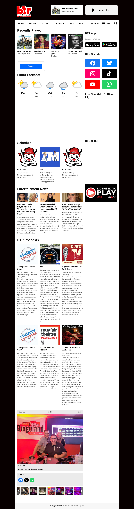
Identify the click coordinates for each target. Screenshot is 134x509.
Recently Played (29, 30)
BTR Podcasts (28, 240)
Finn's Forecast (28, 75)
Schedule (46, 23)
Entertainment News (32, 189)
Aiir (82, 506)
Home (21, 23)
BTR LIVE (51, 491)
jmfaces (33, 491)
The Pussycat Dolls (23, 54)
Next (78, 411)
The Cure (54, 56)
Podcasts (59, 23)
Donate (31, 66)
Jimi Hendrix (38, 54)
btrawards (42, 491)
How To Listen (76, 23)
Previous (21, 411)
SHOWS (32, 23)
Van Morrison (72, 54)
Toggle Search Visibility (115, 24)
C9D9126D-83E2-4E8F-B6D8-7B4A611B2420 (25, 491)
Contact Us (94, 23)
